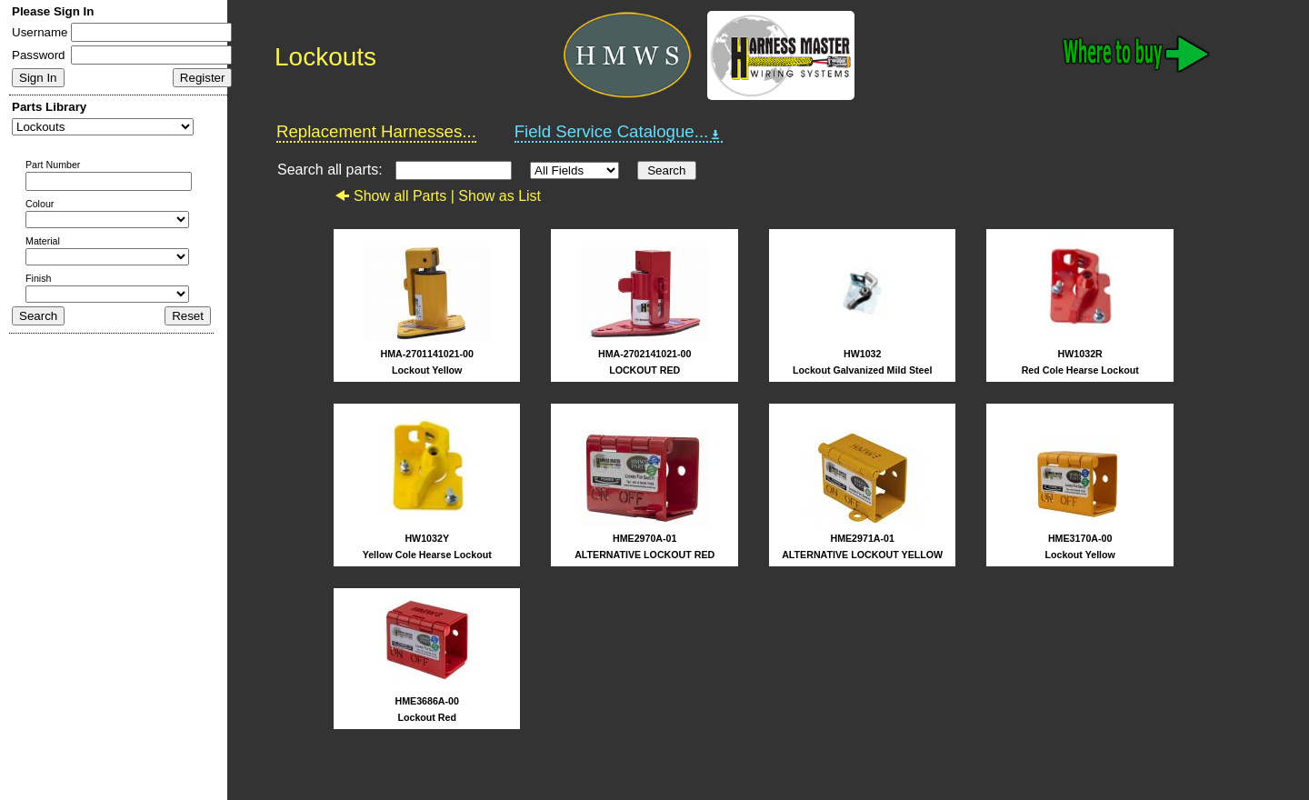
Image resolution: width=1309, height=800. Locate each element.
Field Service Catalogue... (619, 132)
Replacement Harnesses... (376, 131)
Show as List (499, 196)
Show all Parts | (396, 196)
